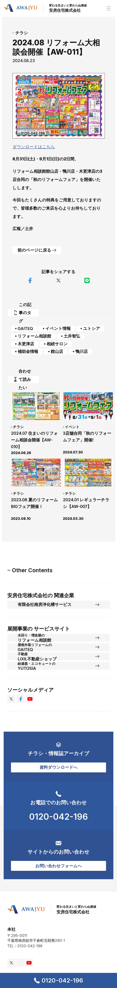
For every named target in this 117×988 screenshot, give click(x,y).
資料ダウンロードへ (59, 767)
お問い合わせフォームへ (58, 865)
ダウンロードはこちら (33, 146)
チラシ (21, 32)
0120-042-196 (58, 980)
